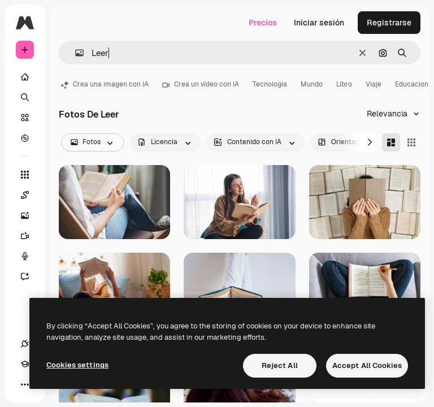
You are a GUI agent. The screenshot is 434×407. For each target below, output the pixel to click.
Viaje (373, 84)
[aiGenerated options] (255, 142)
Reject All (280, 365)
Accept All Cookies (367, 365)
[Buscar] (25, 97)
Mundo (312, 84)
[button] (74, 53)
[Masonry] (391, 142)
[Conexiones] (25, 344)
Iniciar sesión (319, 23)
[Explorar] (25, 138)
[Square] (411, 142)
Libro (344, 84)
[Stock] (25, 118)
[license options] (165, 142)
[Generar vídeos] (30, 236)
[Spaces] (30, 195)
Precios (263, 23)
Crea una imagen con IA (105, 84)
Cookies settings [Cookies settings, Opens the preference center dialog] (77, 365)
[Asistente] (30, 276)
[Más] (25, 384)
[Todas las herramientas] (25, 175)
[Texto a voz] (30, 256)
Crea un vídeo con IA (200, 84)
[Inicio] (25, 77)
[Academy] (25, 364)
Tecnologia (270, 84)
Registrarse (389, 23)
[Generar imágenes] (30, 215)
